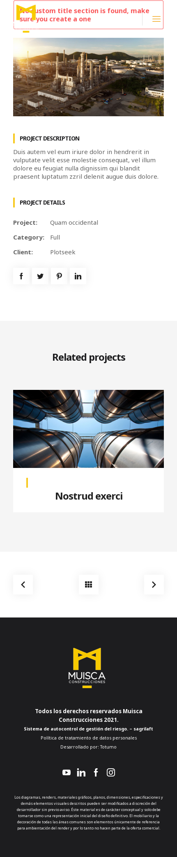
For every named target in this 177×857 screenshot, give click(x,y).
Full (55, 237)
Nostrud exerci (88, 495)
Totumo (108, 747)
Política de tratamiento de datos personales (89, 738)
